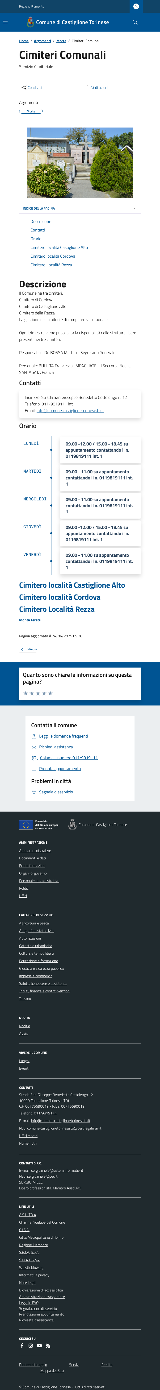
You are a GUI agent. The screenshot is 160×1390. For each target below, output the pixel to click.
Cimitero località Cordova (60, 597)
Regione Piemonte (31, 6)
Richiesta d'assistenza (36, 1320)
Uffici (23, 896)
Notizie (24, 1026)
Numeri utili (28, 1143)
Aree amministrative (35, 850)
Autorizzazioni (30, 938)
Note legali (27, 1282)
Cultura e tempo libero (36, 953)
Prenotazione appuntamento (41, 1314)
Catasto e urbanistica (35, 946)
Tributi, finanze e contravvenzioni (44, 991)
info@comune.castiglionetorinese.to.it (70, 410)
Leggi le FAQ (29, 1302)
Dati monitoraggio (33, 1364)
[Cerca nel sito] (133, 22)
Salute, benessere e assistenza (43, 983)
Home (24, 41)
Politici (24, 888)
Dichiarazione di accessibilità (41, 1290)
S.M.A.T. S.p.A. (29, 1260)
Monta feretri (30, 620)
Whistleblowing (31, 1267)
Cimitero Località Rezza (57, 609)
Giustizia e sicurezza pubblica (41, 968)
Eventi (24, 1068)
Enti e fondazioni (32, 865)
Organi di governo (33, 873)
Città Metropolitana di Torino (41, 1237)
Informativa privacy (34, 1275)
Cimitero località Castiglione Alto (72, 585)
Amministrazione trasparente (42, 1296)
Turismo (25, 998)
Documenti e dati (32, 858)
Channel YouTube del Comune (42, 1222)
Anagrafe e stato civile (36, 930)
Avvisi (23, 1033)
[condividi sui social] (31, 87)
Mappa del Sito (52, 1370)
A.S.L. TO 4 (27, 1214)
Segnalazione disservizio (38, 1308)
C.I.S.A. (24, 1230)
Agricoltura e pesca (34, 923)
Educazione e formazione (38, 961)
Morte (61, 41)
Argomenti (42, 41)
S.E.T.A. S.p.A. (29, 1252)
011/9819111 (45, 1113)
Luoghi (24, 1061)
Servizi (74, 1364)
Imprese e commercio (35, 976)
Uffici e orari (28, 1135)
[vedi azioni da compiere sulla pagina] (96, 87)
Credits (106, 1364)
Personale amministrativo (39, 880)
